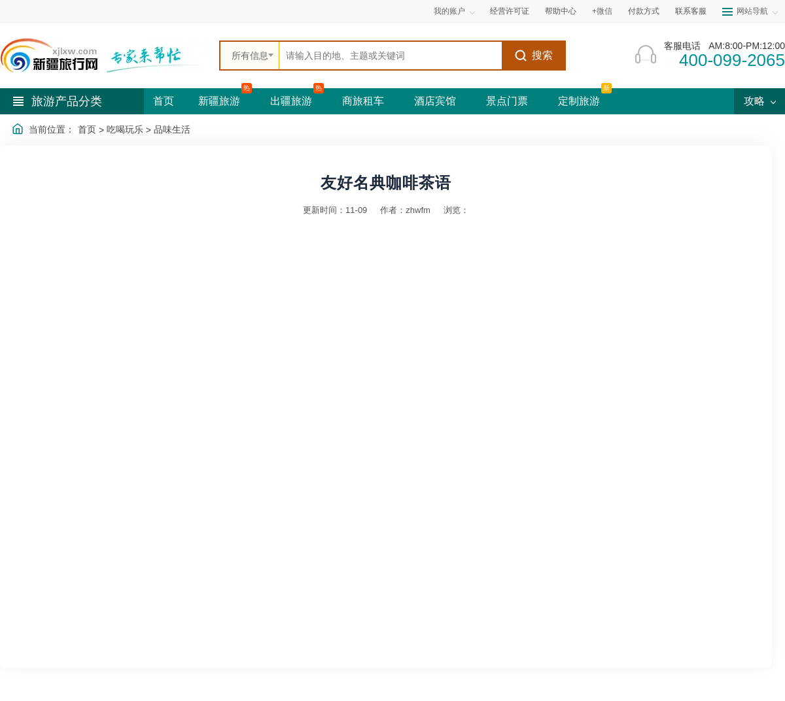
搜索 (533, 55)
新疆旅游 (219, 100)
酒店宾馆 (435, 100)
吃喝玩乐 (125, 129)
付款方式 (643, 11)
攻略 (759, 100)
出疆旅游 (291, 100)
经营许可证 (509, 11)
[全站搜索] (390, 55)
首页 (163, 100)
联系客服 (690, 11)
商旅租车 (363, 100)
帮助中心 (560, 11)
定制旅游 (579, 100)
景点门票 (507, 100)
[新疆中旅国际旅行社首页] (104, 55)
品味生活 (172, 129)
